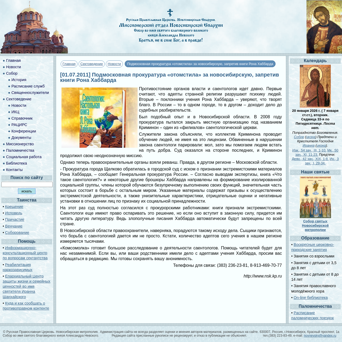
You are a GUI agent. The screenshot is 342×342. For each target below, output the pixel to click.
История (18, 80)
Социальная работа (24, 157)
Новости (114, 64)
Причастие (14, 219)
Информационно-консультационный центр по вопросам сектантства (25, 253)
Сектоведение (91, 64)
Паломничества (20, 150)
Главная (69, 64)
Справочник (22, 118)
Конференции (23, 131)
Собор (12, 73)
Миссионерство (20, 144)
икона (310, 137)
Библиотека (16, 163)
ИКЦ (15, 112)
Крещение (14, 206)
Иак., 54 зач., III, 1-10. (309, 150)
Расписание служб (28, 86)
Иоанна (309, 145)
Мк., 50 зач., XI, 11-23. (316, 152)
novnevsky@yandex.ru (320, 335)
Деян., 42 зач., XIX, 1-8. (310, 159)
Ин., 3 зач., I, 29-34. (322, 161)
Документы (21, 137)
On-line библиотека (311, 297)
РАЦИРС (19, 125)
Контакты (14, 170)
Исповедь (13, 213)
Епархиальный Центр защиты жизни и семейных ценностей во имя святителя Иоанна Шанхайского (26, 286)
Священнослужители (30, 92)
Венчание (13, 226)
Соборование (17, 232)
